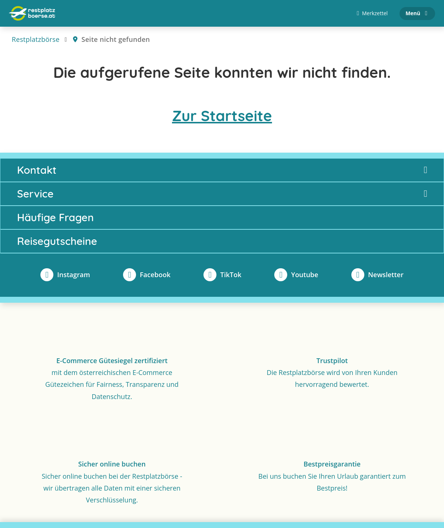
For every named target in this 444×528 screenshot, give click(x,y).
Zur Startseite (222, 115)
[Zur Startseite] (32, 13)
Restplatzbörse (36, 39)
